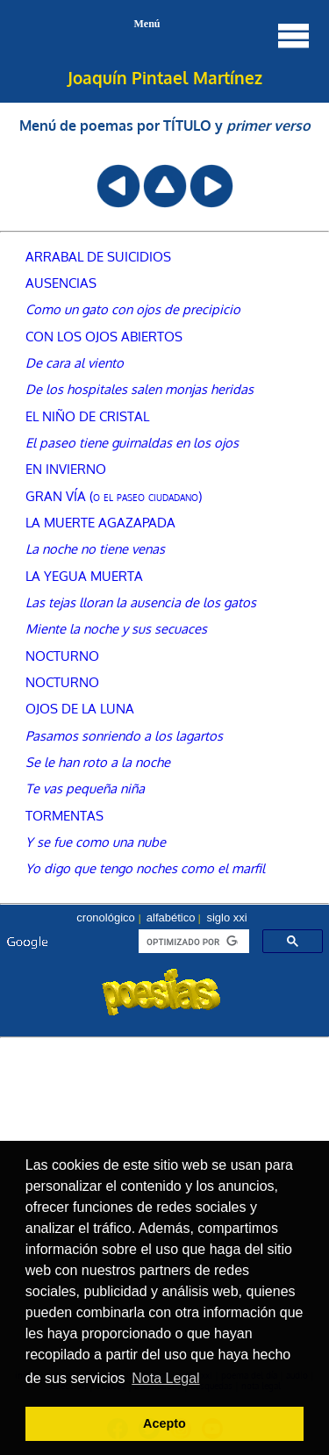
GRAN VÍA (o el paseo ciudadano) (113, 496)
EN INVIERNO (65, 469)
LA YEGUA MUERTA (84, 576)
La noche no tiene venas (95, 548)
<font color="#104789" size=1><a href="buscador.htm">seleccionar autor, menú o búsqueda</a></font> (164, 970)
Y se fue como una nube (95, 841)
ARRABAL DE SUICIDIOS (98, 256)
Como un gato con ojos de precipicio (132, 309)
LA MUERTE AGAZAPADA (100, 522)
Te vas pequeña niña (85, 788)
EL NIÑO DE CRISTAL (87, 416)
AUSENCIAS (61, 282)
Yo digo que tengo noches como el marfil (145, 868)
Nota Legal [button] (165, 1378)
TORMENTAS (64, 815)
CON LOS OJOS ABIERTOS (103, 336)
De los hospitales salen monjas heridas (139, 389)
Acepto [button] (164, 1423)
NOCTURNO (62, 655)
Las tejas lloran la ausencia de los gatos (140, 602)
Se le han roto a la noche (97, 762)
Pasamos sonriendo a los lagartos (124, 735)
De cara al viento (74, 362)
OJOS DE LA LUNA (79, 708)
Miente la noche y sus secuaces (116, 628)
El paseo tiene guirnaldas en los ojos (132, 442)
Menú (223, 35)
